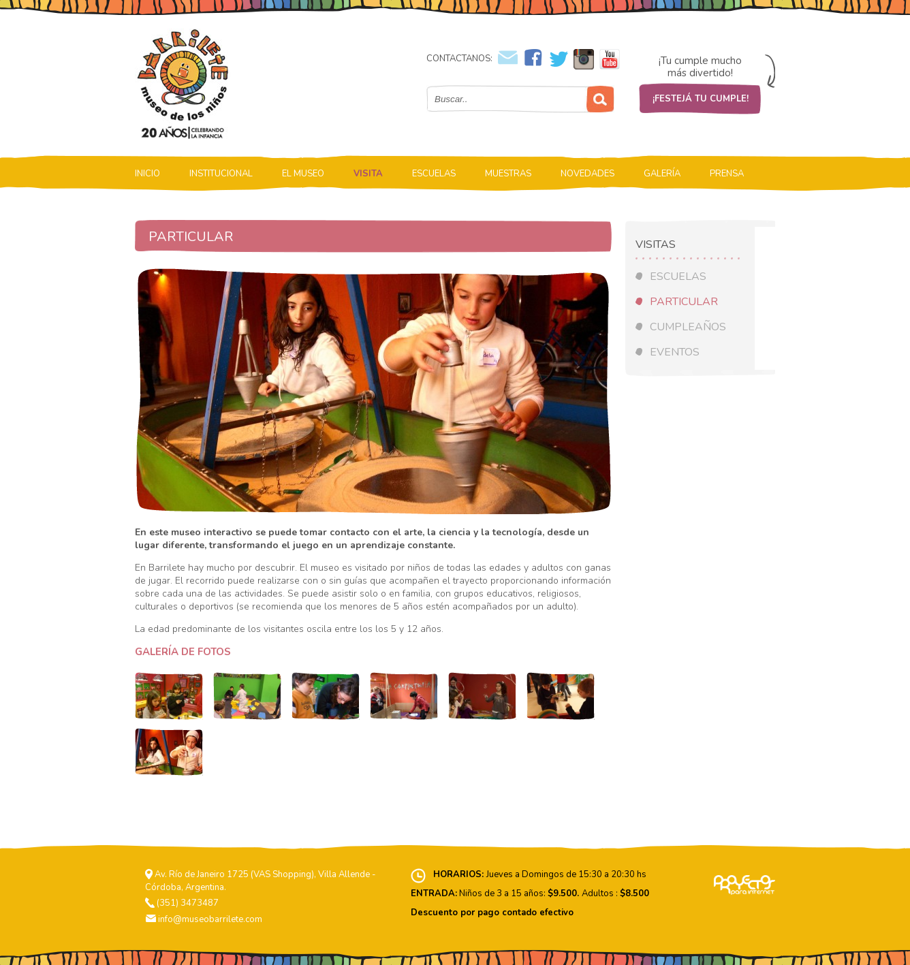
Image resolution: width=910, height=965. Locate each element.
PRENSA (727, 174)
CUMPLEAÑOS (688, 326)
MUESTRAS (508, 174)
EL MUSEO (303, 174)
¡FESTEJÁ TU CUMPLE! (701, 99)
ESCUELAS (434, 174)
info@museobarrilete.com (210, 919)
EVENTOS (675, 352)
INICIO (147, 174)
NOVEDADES (587, 174)
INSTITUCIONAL (221, 174)
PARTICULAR (684, 301)
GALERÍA (662, 174)
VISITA (368, 174)
